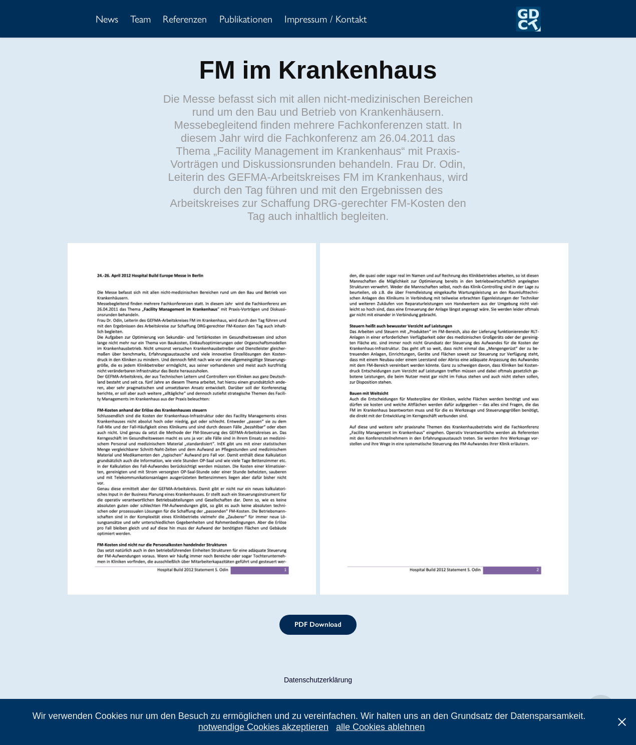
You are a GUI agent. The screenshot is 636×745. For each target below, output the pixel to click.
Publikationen (245, 19)
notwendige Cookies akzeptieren (263, 727)
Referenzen (185, 19)
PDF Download (318, 624)
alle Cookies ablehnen (380, 727)
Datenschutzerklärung (318, 680)
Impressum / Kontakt (325, 19)
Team (140, 19)
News (107, 19)
